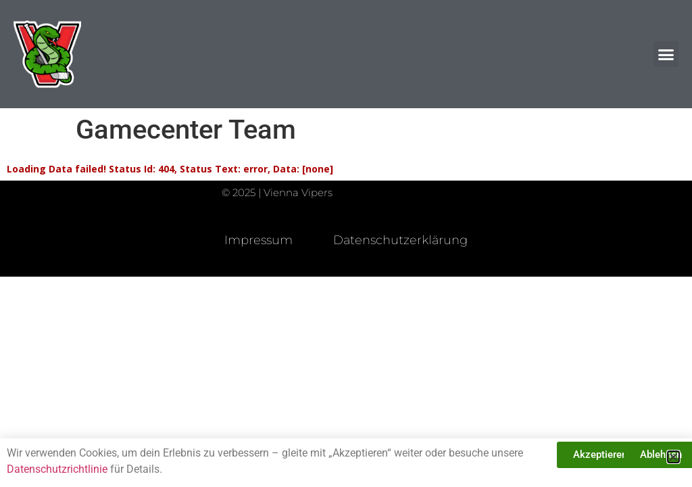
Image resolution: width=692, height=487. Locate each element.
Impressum (258, 240)
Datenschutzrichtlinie (57, 469)
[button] (666, 54)
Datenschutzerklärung (400, 240)
